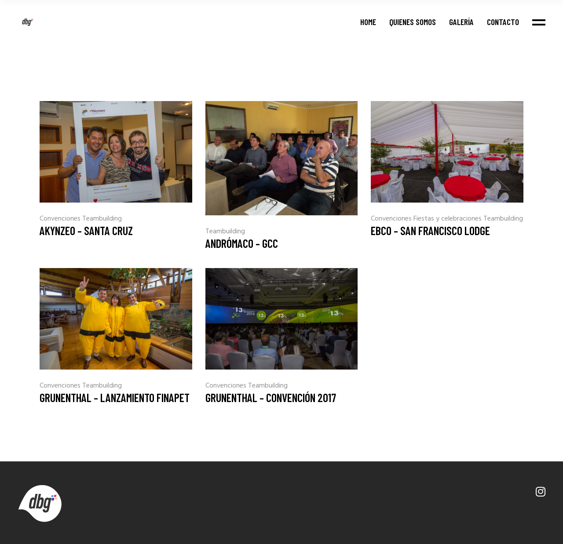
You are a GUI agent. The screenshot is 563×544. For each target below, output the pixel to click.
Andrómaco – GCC (241, 243)
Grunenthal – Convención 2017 (270, 397)
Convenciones (61, 219)
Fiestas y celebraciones (448, 219)
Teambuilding (102, 219)
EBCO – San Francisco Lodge (430, 230)
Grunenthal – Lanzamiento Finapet (115, 397)
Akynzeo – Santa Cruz (86, 230)
